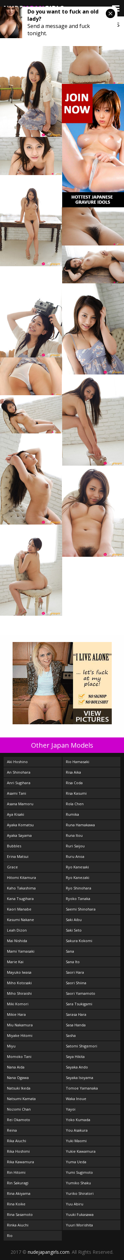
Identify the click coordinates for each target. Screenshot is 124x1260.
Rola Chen (75, 803)
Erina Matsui (17, 856)
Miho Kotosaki (19, 982)
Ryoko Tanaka (78, 898)
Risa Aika (73, 772)
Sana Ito (73, 961)
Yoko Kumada (78, 1119)
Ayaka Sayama (19, 835)
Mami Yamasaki (20, 951)
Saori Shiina (76, 982)
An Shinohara (18, 772)
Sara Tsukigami (79, 1003)
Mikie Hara (16, 1014)
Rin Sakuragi (17, 1182)
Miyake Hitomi (19, 1035)
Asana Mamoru (20, 803)
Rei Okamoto (18, 1119)
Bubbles (14, 845)
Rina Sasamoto (20, 1214)
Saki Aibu (74, 919)
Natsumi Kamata (21, 1098)
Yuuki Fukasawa (80, 1214)
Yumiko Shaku (78, 1182)
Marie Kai (15, 961)
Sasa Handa (76, 1024)
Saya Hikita (75, 1056)
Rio (10, 1235)
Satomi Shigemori (81, 1045)
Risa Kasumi (76, 793)
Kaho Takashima (21, 888)
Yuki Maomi (76, 1140)
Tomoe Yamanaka (82, 1088)
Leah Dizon (17, 930)
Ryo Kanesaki (77, 866)
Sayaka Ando (77, 1067)
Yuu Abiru (74, 1203)
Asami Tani (16, 793)
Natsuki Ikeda (18, 1088)
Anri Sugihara (18, 782)
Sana (70, 951)
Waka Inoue (76, 1098)
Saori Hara (75, 972)
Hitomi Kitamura (21, 877)
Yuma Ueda (76, 1161)
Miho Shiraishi (19, 993)
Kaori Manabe (19, 909)
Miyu (11, 1045)
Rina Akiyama (18, 1193)
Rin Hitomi (16, 1172)
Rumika (72, 814)
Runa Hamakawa (80, 824)
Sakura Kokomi (79, 940)
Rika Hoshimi (18, 1151)
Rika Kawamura (20, 1161)
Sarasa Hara (76, 1014)
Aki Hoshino (17, 761)
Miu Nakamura (20, 1024)
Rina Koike (16, 1203)
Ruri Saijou (75, 845)
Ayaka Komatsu (20, 824)
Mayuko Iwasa (19, 972)
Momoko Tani (19, 1056)
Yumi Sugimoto (79, 1172)
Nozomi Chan (19, 1109)
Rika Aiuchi (16, 1140)
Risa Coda (74, 782)
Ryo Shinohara (78, 888)
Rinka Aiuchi (17, 1224)
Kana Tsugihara (20, 898)
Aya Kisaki (15, 814)
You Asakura (77, 1130)
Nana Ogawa (18, 1077)
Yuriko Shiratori (80, 1193)
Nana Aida (15, 1067)
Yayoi (70, 1109)
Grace (12, 866)
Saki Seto (74, 930)
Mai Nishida (17, 940)
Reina (12, 1130)
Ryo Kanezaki (77, 877)
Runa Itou (74, 835)
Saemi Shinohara (81, 909)
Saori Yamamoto (80, 993)
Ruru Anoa (75, 856)
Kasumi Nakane (20, 919)
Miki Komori (17, 1003)
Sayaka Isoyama (79, 1077)
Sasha (71, 1035)
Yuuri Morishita (79, 1224)
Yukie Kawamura (81, 1151)
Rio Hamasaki (77, 761)
